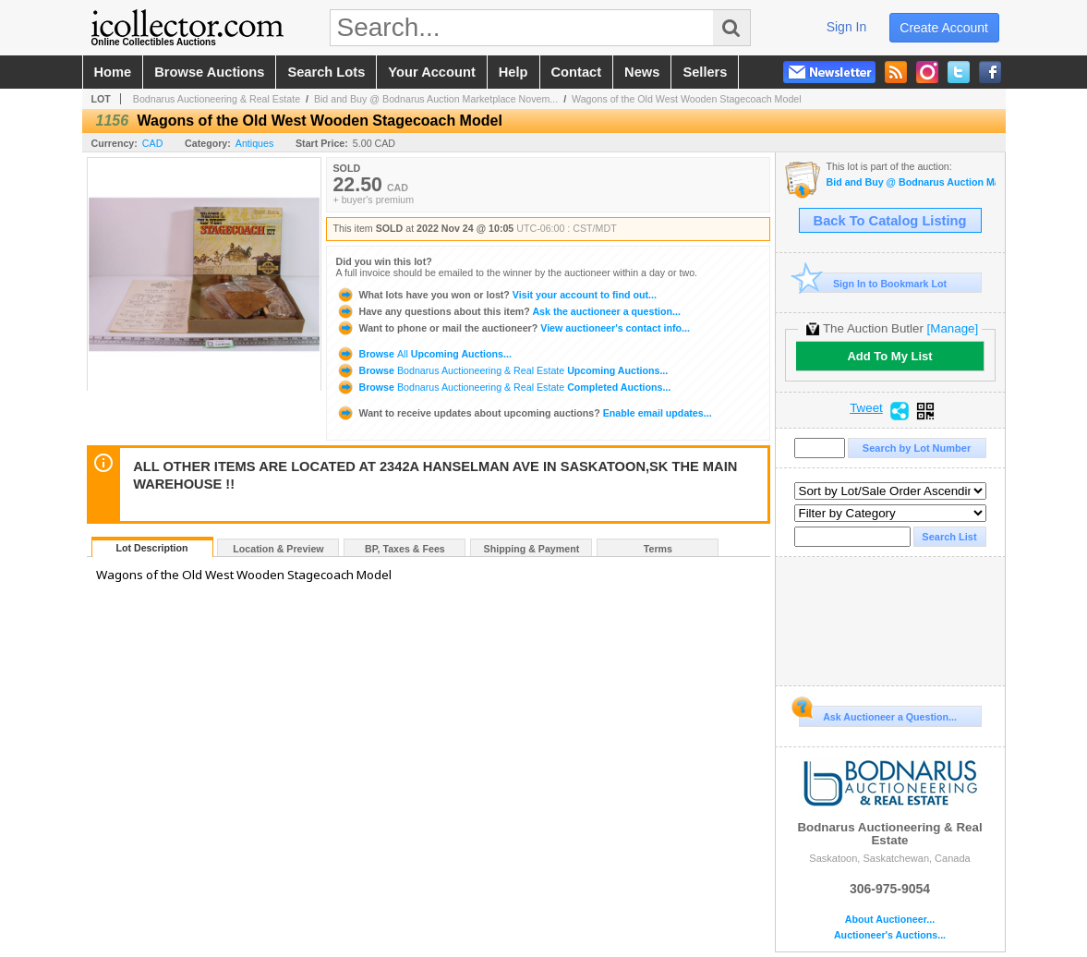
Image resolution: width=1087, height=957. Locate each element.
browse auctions (209, 72)
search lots (326, 72)
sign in (847, 26)
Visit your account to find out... (496, 294)
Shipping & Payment (532, 548)
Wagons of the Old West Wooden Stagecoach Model (687, 98)
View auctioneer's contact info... (513, 327)
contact (576, 72)
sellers (704, 72)
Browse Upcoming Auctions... (424, 353)
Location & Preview (278, 548)
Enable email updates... (524, 412)
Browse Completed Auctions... (503, 387)
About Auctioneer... (890, 920)
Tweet (866, 408)
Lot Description (151, 547)
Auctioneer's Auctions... (890, 935)
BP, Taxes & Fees (405, 548)
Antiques (254, 143)
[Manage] (953, 328)
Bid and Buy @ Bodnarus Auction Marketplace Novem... (436, 98)
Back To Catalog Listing (890, 220)
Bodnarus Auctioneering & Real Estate (216, 98)
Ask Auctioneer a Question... (878, 714)
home (113, 72)
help (513, 72)
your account (431, 72)
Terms (658, 548)
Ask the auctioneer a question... (508, 311)
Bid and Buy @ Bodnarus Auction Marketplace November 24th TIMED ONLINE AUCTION (911, 182)
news (641, 72)
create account (944, 27)
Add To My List (889, 356)
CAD (152, 143)
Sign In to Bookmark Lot (873, 283)
